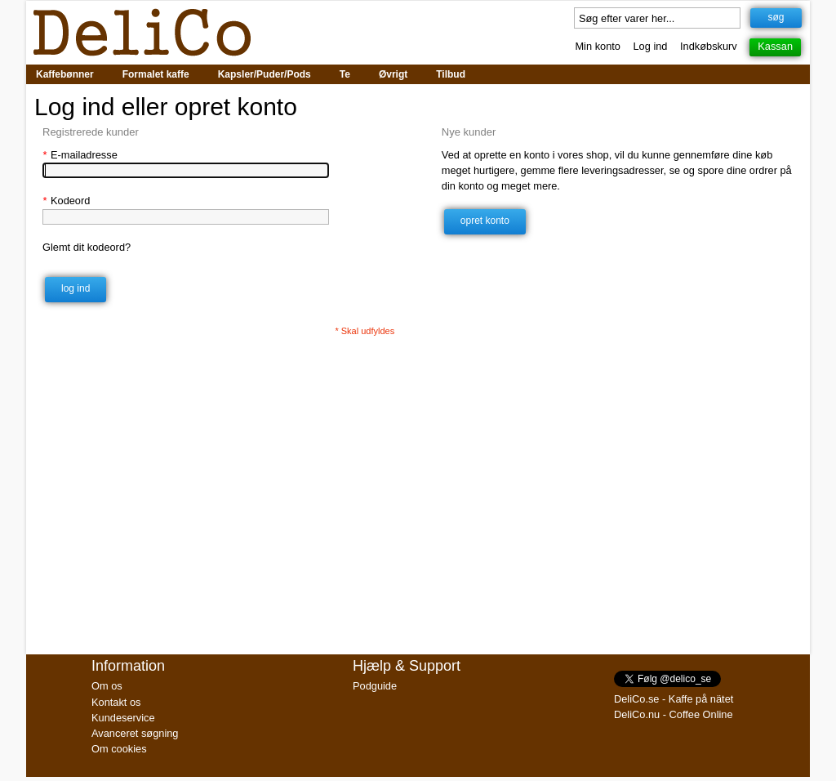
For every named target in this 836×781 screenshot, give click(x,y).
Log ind (651, 46)
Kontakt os (115, 702)
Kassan (775, 46)
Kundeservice (123, 718)
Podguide (375, 686)
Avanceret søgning (134, 733)
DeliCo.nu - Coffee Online (673, 714)
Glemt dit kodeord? (86, 247)
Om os (106, 686)
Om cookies (119, 749)
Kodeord (66, 200)
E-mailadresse (80, 155)
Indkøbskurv (708, 46)
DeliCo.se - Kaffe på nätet (673, 699)
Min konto (597, 46)
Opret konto (484, 220)
